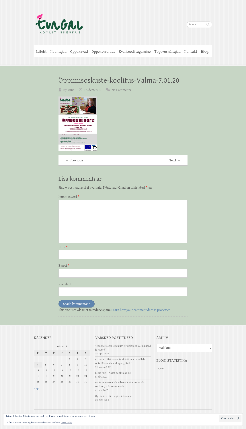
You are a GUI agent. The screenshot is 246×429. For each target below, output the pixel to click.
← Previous (74, 160)
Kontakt (190, 51)
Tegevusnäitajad (167, 51)
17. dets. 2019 (92, 90)
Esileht (41, 51)
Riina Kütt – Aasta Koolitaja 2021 (113, 372)
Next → (175, 160)
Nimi (63, 247)
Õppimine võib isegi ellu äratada (113, 396)
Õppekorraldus (103, 51)
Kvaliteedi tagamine (135, 51)
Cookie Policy (66, 423)
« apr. (37, 388)
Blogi (205, 51)
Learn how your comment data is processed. (141, 310)
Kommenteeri (68, 197)
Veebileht (64, 284)
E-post (63, 266)
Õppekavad (79, 51)
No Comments (121, 90)
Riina (71, 90)
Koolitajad (58, 51)
